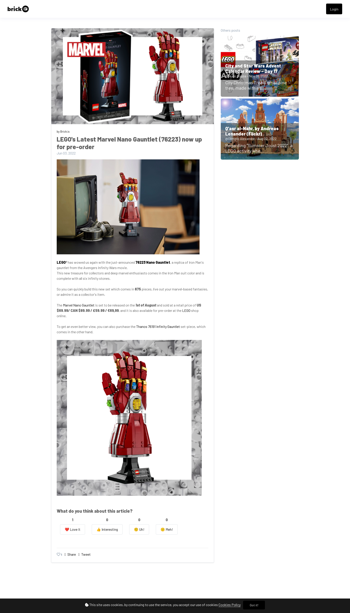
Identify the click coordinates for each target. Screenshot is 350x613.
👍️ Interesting (107, 529)
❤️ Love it (72, 529)
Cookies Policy (230, 605)
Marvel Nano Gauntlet (78, 305)
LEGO (186, 310)
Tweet (84, 554)
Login (334, 9)
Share (71, 554)
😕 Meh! (166, 529)
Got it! (254, 605)
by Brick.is (63, 131)
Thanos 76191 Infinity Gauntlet (158, 326)
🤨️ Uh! (139, 529)
